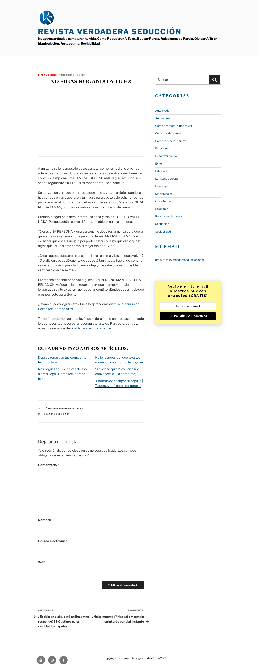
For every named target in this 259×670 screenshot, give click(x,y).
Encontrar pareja (166, 156)
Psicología (162, 208)
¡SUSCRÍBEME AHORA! (188, 316)
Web (41, 562)
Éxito (158, 163)
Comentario (48, 465)
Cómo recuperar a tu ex (64, 408)
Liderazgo (161, 186)
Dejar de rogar (56, 414)
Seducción (162, 223)
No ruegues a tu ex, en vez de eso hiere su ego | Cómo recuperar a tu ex (62, 374)
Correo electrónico (53, 541)
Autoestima (162, 118)
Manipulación (164, 193)
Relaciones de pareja (168, 216)
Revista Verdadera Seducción (110, 31)
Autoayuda (162, 110)
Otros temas (163, 201)
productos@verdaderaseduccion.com (179, 259)
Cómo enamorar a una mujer (173, 125)
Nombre (44, 520)
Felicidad (161, 171)
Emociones (162, 148)
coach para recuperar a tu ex (91, 328)
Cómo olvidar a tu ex (168, 133)
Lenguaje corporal (166, 178)
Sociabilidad (163, 231)
